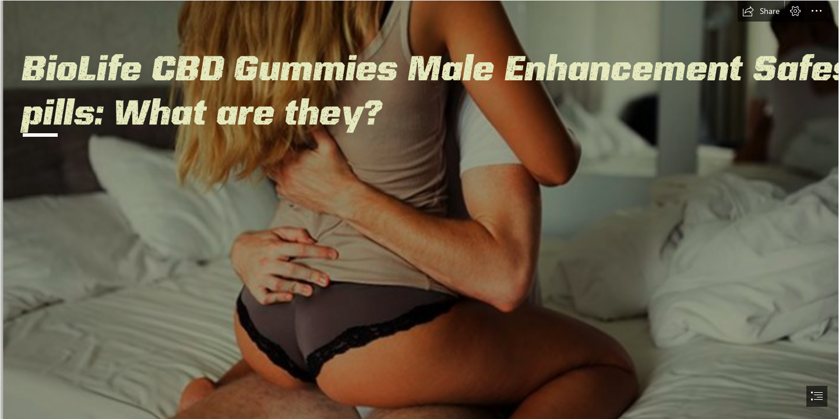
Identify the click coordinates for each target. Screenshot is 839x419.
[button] (761, 11)
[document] (419, 209)
